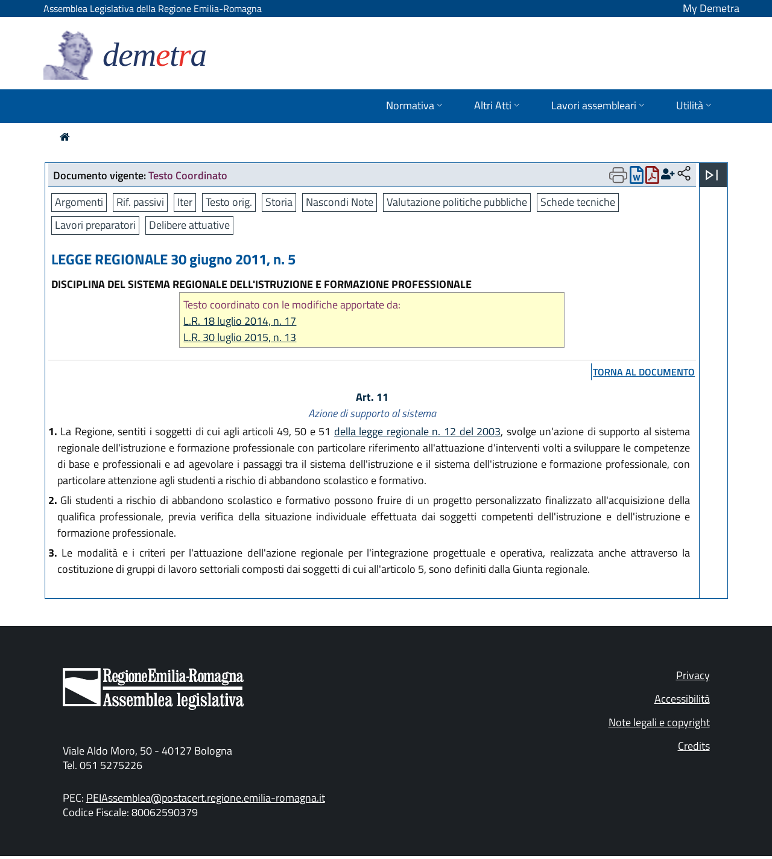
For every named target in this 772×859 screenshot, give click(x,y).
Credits (694, 746)
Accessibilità (682, 699)
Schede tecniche (577, 202)
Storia (279, 202)
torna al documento (644, 372)
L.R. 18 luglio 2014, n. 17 (239, 321)
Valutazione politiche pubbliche (457, 202)
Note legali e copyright (659, 722)
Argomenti (79, 202)
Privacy (693, 675)
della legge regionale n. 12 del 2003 (417, 431)
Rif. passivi (140, 202)
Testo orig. (229, 202)
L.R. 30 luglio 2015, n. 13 (239, 337)
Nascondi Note (339, 202)
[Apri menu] (712, 175)
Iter (184, 202)
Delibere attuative (189, 225)
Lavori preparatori (95, 225)
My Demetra (711, 8)
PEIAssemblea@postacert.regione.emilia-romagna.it (205, 798)
